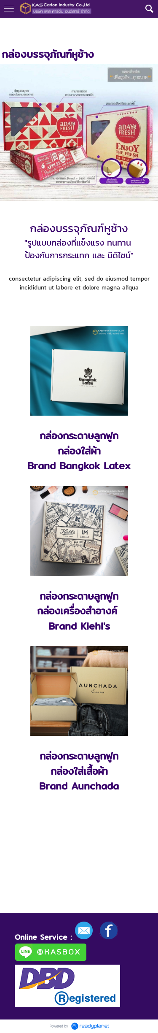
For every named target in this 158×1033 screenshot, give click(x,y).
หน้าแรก (11, 26)
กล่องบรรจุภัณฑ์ (78, 26)
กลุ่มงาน (40, 26)
